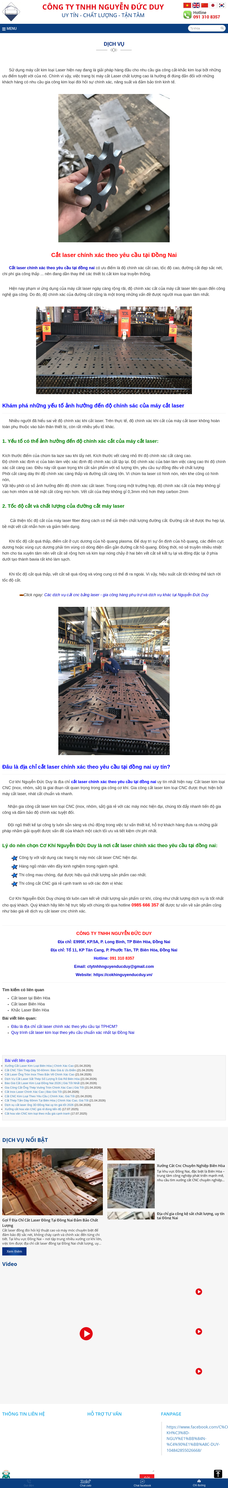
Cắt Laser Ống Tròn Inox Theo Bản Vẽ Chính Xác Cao (39, 1074)
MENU (9, 28)
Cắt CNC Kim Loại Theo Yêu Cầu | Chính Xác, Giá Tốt (40, 1096)
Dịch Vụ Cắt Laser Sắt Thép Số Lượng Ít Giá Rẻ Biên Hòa (42, 1079)
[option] (199, 1292)
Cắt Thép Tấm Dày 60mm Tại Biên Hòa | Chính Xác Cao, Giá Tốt (46, 1100)
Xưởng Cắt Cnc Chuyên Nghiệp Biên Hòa (191, 1167)
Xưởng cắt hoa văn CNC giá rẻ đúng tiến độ (33, 1109)
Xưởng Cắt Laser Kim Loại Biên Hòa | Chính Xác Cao (39, 1065)
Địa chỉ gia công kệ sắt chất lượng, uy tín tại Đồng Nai (190, 1217)
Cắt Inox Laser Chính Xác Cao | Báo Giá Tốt (33, 1091)
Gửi (147, 1478)
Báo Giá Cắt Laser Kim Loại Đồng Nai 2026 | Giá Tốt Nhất (42, 1083)
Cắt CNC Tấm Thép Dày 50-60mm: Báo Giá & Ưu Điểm (40, 1070)
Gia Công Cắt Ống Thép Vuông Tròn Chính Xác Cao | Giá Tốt (44, 1087)
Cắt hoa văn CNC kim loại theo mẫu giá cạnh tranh (37, 1113)
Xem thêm (14, 1251)
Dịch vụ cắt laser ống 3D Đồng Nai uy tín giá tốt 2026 (39, 1105)
